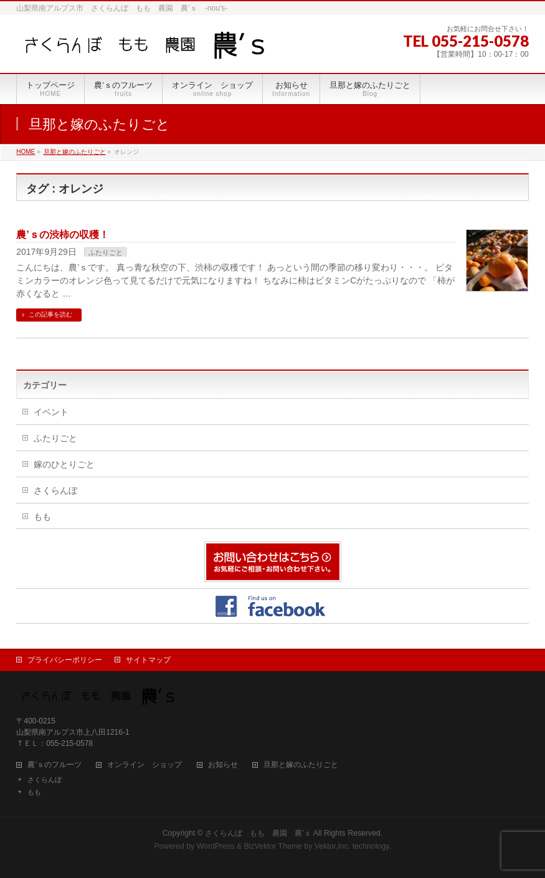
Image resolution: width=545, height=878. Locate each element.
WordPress (216, 846)
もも (42, 517)
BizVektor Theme (273, 846)
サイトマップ (148, 660)
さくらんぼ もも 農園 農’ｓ (258, 833)
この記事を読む (50, 314)
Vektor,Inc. (333, 846)
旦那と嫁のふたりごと (300, 765)
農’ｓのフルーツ (54, 765)
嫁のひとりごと (64, 464)
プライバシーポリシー (64, 660)
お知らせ (223, 765)
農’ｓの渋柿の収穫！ (62, 234)
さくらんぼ (55, 490)
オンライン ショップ (144, 765)
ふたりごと (105, 252)
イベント (51, 412)
